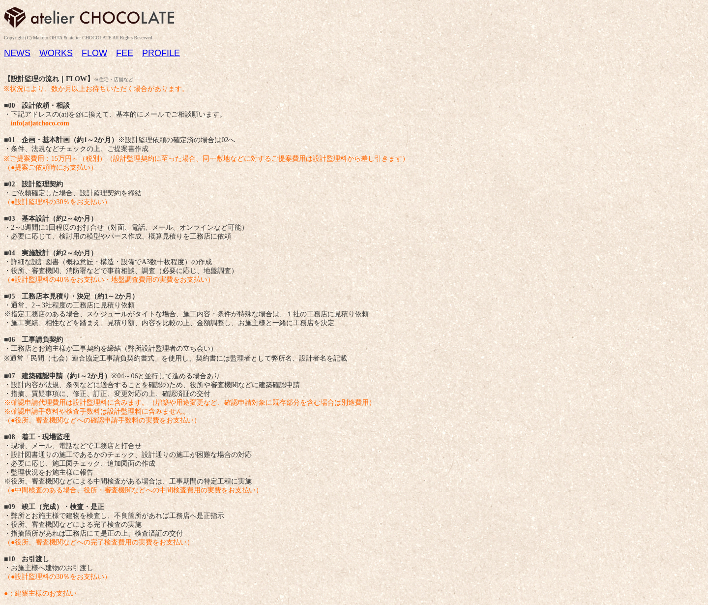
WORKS (56, 53)
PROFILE (161, 53)
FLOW (94, 53)
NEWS (17, 53)
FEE (124, 53)
